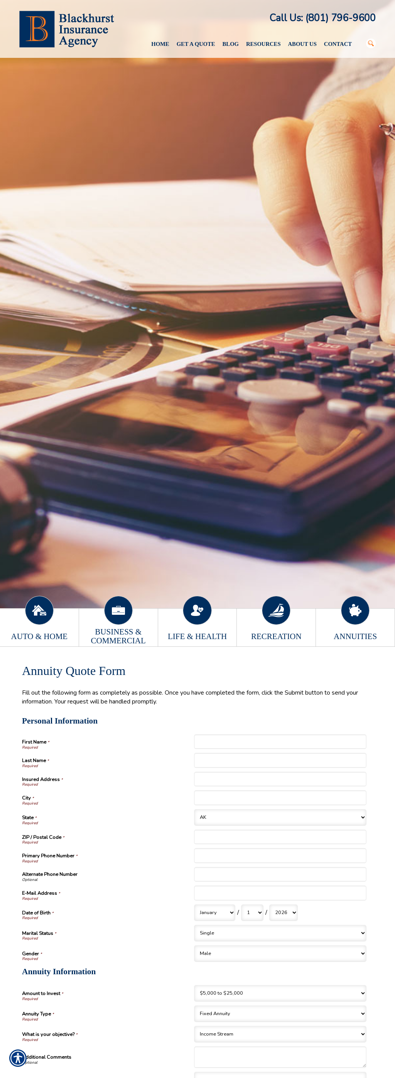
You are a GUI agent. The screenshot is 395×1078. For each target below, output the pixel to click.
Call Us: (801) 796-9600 (322, 18)
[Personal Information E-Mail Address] (280, 893)
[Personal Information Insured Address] (280, 779)
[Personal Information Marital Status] (280, 933)
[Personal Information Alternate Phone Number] (280, 874)
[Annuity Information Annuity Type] (280, 1013)
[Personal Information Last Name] (280, 760)
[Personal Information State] (280, 817)
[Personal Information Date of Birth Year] (283, 912)
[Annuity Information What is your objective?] (280, 1034)
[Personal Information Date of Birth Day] (252, 912)
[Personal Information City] (280, 797)
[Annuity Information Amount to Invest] (280, 993)
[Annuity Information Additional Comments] (280, 1057)
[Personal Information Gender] (280, 953)
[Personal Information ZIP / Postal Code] (280, 837)
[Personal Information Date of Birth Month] (214, 912)
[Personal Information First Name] (280, 741)
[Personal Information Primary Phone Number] (280, 855)
